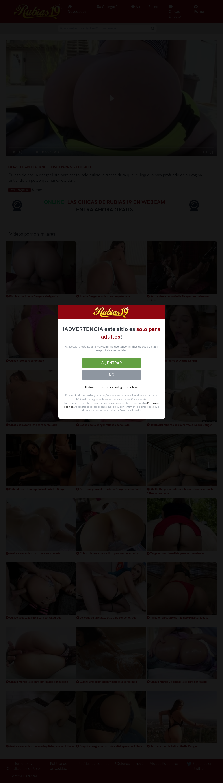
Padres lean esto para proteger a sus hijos (111, 387)
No (111, 375)
